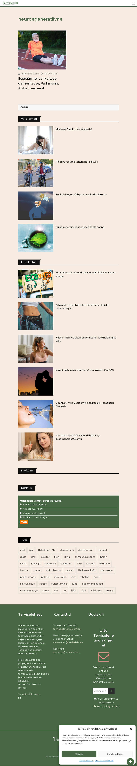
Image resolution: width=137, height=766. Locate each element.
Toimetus (23, 694)
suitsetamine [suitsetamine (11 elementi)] (59, 583)
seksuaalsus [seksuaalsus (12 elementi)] (27, 583)
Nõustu (79, 754)
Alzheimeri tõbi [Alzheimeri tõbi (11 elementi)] (46, 550)
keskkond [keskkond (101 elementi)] (66, 563)
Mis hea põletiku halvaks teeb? (74, 129)
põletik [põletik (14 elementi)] (45, 577)
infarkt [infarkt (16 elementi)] (103, 557)
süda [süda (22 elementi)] (74, 583)
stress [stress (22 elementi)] (43, 583)
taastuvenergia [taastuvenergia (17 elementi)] (29, 590)
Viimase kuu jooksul (33, 509)
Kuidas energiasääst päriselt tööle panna (80, 227)
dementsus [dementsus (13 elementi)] (67, 550)
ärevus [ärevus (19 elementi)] (110, 590)
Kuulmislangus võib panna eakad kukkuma (81, 194)
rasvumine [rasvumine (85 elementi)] (60, 577)
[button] (131, 728)
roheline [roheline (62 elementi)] (84, 577)
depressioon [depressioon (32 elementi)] (85, 550)
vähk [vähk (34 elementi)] (84, 590)
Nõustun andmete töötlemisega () (106, 702)
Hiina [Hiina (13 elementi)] (67, 557)
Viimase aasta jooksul (34, 513)
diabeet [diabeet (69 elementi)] (102, 550)
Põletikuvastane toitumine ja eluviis (77, 161)
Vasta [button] (24, 522)
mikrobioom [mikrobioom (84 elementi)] (53, 570)
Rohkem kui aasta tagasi (35, 517)
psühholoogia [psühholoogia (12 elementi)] (28, 577)
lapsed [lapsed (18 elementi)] (90, 563)
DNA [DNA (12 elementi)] (33, 557)
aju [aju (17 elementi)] (31, 550)
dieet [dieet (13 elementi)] (23, 557)
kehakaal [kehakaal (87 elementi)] (50, 563)
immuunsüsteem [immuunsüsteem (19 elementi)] (85, 557)
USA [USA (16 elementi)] (73, 590)
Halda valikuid (115, 754)
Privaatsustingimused (104, 760)
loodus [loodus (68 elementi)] (24, 570)
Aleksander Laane (30, 73)
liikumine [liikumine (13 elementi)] (104, 563)
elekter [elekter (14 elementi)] (45, 557)
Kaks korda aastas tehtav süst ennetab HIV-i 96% (85, 370)
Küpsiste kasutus (87, 760)
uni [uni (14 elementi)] (64, 590)
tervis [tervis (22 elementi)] (46, 590)
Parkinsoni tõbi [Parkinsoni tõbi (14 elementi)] (87, 570)
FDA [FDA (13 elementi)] (56, 557)
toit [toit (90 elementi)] (56, 590)
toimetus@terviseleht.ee (67, 628)
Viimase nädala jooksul (34, 504)
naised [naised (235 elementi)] (70, 570)
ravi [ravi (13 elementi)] (73, 577)
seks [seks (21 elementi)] (97, 577)
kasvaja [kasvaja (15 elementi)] (35, 563)
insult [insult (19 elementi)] (23, 563)
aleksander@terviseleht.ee (68, 642)
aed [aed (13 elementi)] (22, 550)
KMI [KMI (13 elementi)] (79, 563)
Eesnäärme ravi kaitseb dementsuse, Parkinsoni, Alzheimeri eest (38, 83)
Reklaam (35, 694)
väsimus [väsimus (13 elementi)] (96, 590)
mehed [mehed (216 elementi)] (37, 570)
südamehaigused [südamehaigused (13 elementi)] (92, 583)
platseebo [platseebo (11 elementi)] (107, 570)
